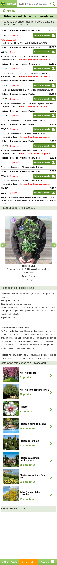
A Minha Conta (9, 562)
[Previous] (3, 245)
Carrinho (47, 561)
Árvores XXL (28, 562)
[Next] (54, 245)
